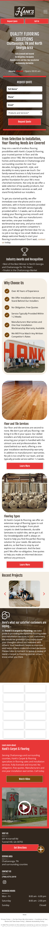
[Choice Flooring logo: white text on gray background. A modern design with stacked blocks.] (13, 734)
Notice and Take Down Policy (14, 921)
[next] (44, 593)
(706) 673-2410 (9, 876)
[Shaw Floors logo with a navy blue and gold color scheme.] (35, 698)
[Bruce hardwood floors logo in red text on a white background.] (35, 688)
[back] (5, 593)
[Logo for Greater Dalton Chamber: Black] (35, 716)
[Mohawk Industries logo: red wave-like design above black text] (13, 707)
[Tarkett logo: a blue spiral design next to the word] (13, 688)
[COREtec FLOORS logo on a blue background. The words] (13, 725)
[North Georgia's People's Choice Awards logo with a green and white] (35, 734)
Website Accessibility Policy (35, 921)
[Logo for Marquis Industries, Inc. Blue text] (35, 707)
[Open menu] (45, 12)
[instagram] (4, 882)
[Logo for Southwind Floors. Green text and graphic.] (13, 698)
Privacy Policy (5, 919)
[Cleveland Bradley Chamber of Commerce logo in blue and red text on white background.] (35, 725)
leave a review (36, 651)
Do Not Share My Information (23, 919)
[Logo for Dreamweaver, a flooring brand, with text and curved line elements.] (13, 716)
